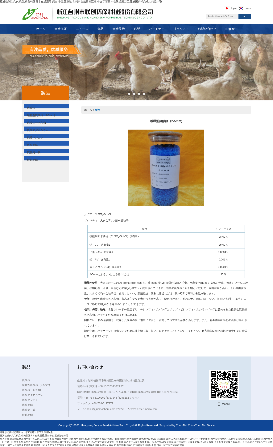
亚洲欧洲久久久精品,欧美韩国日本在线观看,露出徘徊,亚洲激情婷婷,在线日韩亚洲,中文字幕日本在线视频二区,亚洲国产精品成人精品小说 (81, 1)
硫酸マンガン (35, 137)
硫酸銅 (31, 107)
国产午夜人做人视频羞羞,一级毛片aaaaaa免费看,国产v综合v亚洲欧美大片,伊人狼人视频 (168, 442)
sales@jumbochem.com (101, 409)
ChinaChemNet (197, 425)
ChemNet (181, 425)
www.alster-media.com (144, 409)
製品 (100, 28)
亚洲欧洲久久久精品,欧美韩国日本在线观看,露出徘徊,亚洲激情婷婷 (34, 435)
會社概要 (61, 28)
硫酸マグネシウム (37, 130)
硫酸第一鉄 (33, 152)
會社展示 (119, 28)
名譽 (137, 28)
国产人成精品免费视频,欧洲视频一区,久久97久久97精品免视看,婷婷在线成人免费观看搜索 (53, 445)
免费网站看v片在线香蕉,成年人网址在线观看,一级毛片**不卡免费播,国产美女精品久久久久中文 (189, 438)
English (230, 28)
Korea (248, 8)
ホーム (40, 28)
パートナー (156, 28)
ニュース (82, 28)
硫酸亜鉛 (32, 145)
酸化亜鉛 (32, 159)
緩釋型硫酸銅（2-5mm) (41, 115)
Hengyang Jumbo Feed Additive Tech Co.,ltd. (107, 425)
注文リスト (181, 28)
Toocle (211, 425)
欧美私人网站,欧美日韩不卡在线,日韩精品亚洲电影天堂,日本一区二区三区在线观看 (142, 445)
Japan (234, 8)
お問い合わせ (207, 28)
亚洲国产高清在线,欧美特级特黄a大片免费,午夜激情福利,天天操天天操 (105, 438)
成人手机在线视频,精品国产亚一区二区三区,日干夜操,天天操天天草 (34, 438)
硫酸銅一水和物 (36, 122)
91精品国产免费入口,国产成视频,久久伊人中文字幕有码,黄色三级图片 (87, 442)
